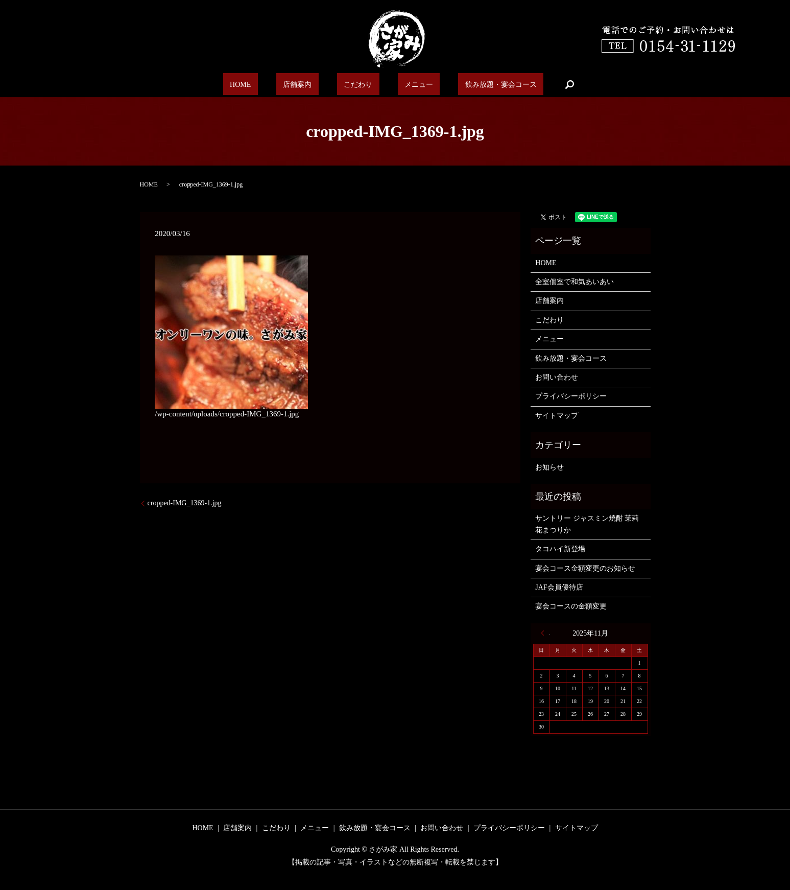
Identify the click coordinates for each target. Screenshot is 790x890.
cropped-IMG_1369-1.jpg (185, 503)
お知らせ (549, 467)
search (541, 84)
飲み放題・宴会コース (477, 84)
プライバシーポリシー (571, 396)
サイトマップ (556, 415)
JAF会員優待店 (559, 587)
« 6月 (545, 633)
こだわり (356, 84)
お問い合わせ (556, 377)
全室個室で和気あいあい (574, 282)
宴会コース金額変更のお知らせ (585, 568)
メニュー (405, 84)
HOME (262, 84)
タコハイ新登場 (560, 549)
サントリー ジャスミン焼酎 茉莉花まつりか (587, 523)
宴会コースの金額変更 (571, 606)
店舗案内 (307, 84)
